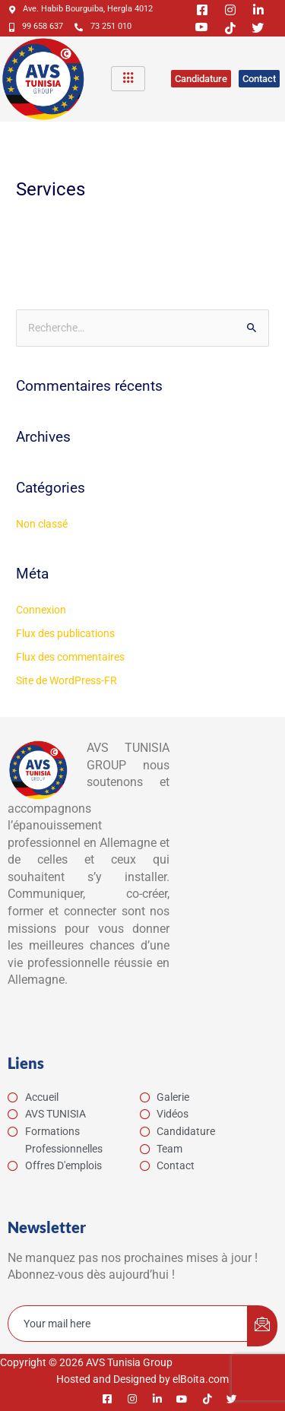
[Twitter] (252, 27)
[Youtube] (196, 27)
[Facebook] (196, 9)
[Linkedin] (252, 9)
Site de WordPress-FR (66, 680)
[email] (128, 1324)
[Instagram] (224, 9)
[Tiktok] (224, 27)
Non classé (42, 524)
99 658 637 (36, 26)
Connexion (41, 610)
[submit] (262, 1325)
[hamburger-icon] (128, 78)
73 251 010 (102, 26)
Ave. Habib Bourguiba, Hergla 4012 (81, 9)
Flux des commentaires (70, 657)
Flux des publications (65, 633)
